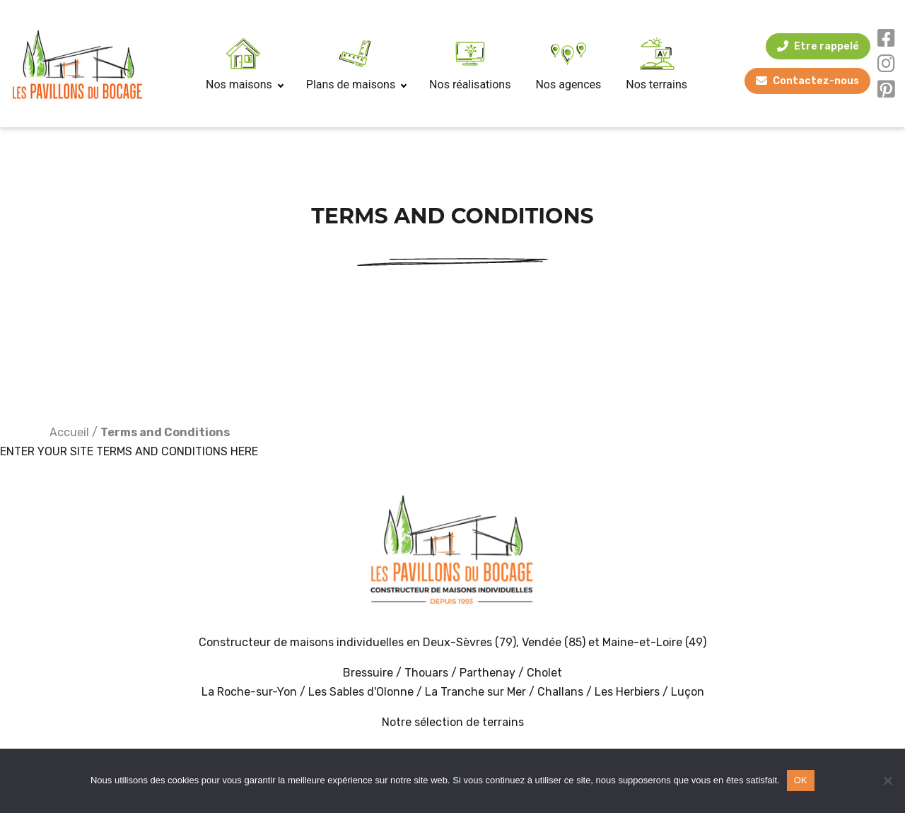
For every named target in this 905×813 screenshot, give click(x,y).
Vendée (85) (553, 642)
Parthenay (489, 672)
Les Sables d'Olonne (362, 691)
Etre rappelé (826, 46)
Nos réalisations (469, 84)
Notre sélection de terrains (453, 722)
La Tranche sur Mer (475, 691)
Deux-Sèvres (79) (469, 642)
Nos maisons (243, 84)
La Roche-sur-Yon (249, 691)
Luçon (687, 691)
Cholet (544, 672)
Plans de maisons (355, 84)
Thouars (426, 672)
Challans (560, 691)
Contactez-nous (816, 81)
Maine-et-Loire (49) (654, 642)
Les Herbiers (627, 691)
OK (800, 780)
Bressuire (368, 672)
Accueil (69, 432)
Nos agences (568, 84)
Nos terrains (656, 84)
